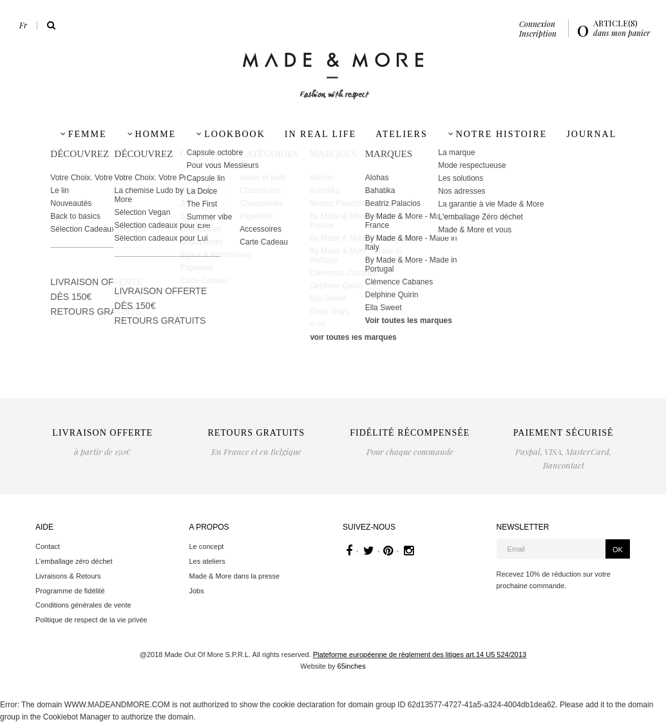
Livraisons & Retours (68, 576)
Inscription (538, 33)
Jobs (196, 591)
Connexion (537, 24)
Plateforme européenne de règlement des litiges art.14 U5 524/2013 (419, 654)
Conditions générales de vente (83, 605)
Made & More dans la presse (234, 576)
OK (618, 549)
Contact (47, 546)
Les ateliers (207, 561)
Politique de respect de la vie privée (91, 620)
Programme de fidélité (70, 591)
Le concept (206, 546)
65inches (352, 666)
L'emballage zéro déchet (74, 561)
